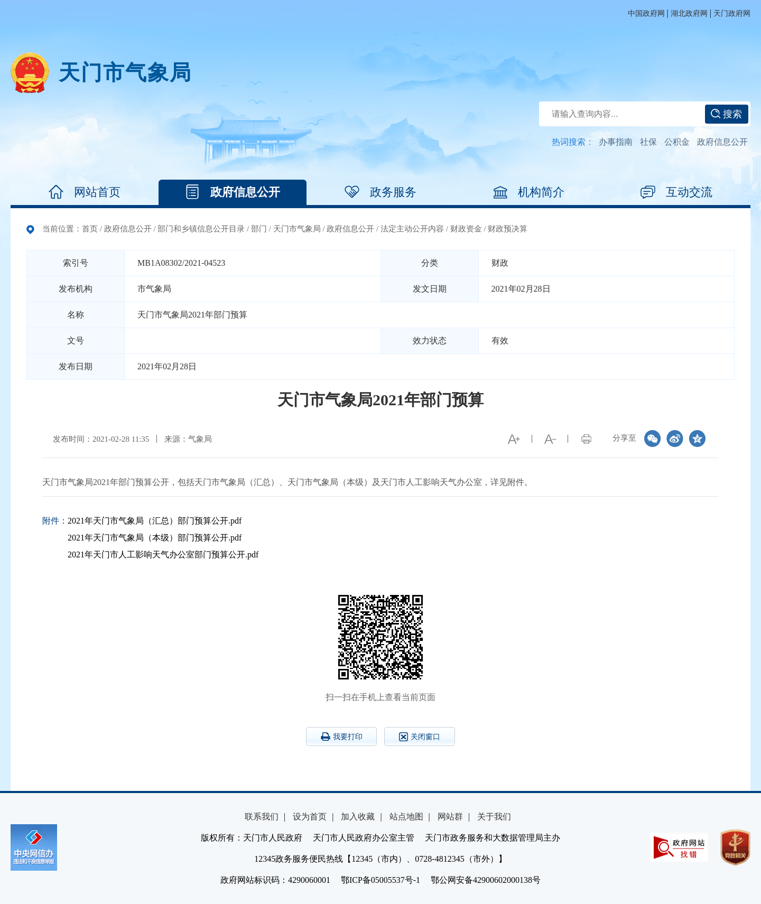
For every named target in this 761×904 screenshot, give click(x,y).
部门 (259, 229)
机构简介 (528, 192)
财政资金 (466, 229)
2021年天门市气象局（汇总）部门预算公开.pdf (155, 520)
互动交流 (676, 192)
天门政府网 (731, 13)
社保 (648, 141)
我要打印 (342, 736)
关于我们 (494, 816)
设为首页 (310, 816)
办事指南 (616, 141)
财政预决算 (507, 229)
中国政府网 (646, 13)
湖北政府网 (689, 13)
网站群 (450, 816)
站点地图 (406, 816)
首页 (90, 229)
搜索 (726, 114)
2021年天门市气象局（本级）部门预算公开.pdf (155, 537)
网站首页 (84, 192)
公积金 (677, 141)
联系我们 (262, 816)
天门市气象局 (125, 73)
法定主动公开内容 (412, 229)
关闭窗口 (419, 736)
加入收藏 (358, 816)
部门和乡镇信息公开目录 (201, 229)
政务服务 (380, 192)
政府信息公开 (722, 141)
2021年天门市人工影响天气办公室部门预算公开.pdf (163, 554)
